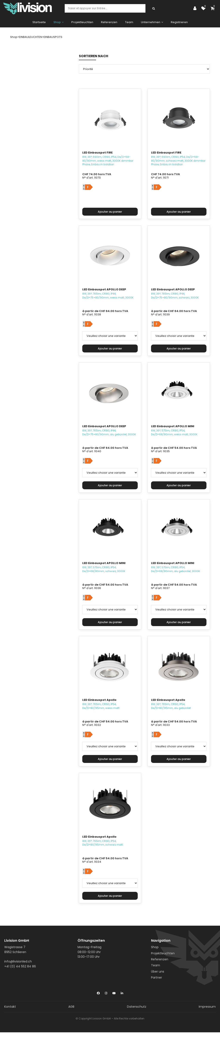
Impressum (207, 1006)
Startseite (39, 22)
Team (129, 22)
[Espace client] (196, 8)
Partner (156, 977)
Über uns (157, 971)
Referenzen (109, 22)
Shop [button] (58, 22)
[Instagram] (106, 992)
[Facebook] (98, 992)
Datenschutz (136, 1006)
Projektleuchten (82, 22)
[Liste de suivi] (204, 8)
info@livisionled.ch (18, 961)
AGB (71, 1006)
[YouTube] (114, 992)
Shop (155, 947)
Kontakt (10, 1006)
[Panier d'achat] (214, 8)
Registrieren (179, 22)
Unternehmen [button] (152, 22)
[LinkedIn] (122, 992)
